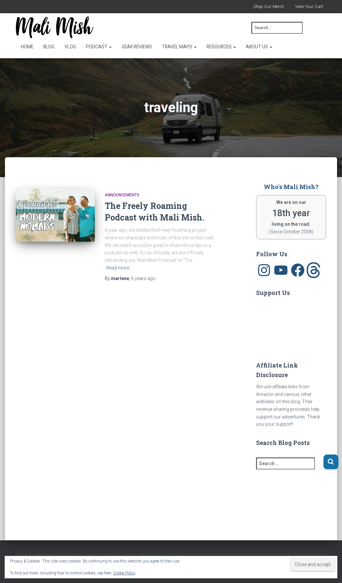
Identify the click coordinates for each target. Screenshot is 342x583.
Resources (221, 46)
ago (143, 278)
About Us (259, 46)
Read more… (119, 267)
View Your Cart (309, 6)
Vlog (70, 46)
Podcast (99, 46)
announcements (122, 195)
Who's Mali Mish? (291, 187)
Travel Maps (179, 46)
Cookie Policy (124, 573)
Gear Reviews (137, 46)
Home (27, 46)
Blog (49, 46)
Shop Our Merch (268, 6)
